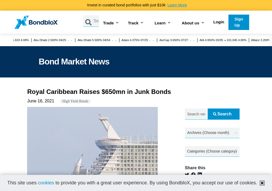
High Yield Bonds (75, 101)
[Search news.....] (196, 114)
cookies (46, 182)
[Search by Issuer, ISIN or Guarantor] (96, 21)
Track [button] (133, 23)
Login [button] (218, 22)
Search (222, 114)
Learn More (177, 5)
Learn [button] (160, 23)
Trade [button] (108, 23)
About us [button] (190, 23)
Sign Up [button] (239, 22)
